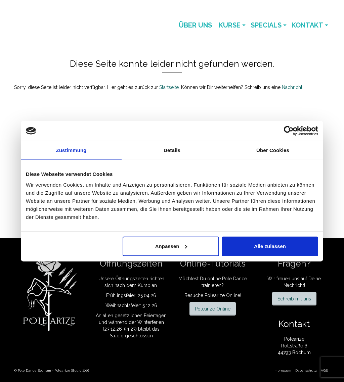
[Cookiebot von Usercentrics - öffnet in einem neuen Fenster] (288, 131)
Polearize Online (212, 309)
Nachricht (292, 87)
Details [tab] (172, 150)
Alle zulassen (270, 246)
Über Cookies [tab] (272, 150)
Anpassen (171, 246)
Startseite (169, 87)
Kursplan (147, 285)
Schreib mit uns (294, 298)
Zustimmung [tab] (71, 150)
